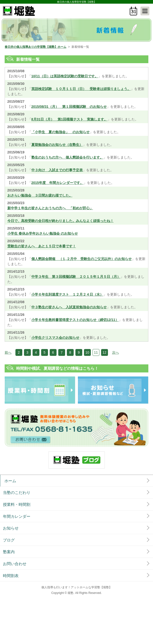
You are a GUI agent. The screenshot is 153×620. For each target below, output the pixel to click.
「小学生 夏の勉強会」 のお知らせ (60, 132)
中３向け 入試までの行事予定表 (57, 170)
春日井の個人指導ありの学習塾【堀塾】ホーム (35, 47)
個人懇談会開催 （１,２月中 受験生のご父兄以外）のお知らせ (81, 259)
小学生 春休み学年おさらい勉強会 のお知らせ (42, 233)
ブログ (9, 540)
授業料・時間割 (16, 504)
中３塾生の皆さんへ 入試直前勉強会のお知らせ (69, 307)
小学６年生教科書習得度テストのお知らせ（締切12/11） (75, 320)
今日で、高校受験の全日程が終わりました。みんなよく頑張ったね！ (60, 221)
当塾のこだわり (16, 492)
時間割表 (11, 576)
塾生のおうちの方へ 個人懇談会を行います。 (67, 157)
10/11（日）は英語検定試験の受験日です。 (64, 76)
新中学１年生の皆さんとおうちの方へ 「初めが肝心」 (50, 208)
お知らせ (11, 528)
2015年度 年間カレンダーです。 (57, 183)
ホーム (10, 481)
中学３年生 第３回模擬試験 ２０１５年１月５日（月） (75, 277)
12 (104, 352)
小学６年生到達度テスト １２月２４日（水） (67, 294)
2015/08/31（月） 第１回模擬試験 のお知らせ (69, 107)
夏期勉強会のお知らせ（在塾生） (57, 145)
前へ (8, 352)
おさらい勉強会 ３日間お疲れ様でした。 (39, 195)
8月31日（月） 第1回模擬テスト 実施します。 (69, 119)
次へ (115, 352)
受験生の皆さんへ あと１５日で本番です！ (41, 246)
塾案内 (9, 552)
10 (87, 352)
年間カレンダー (16, 516)
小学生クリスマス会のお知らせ (55, 338)
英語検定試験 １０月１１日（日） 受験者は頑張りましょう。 (81, 89)
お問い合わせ (14, 564)
